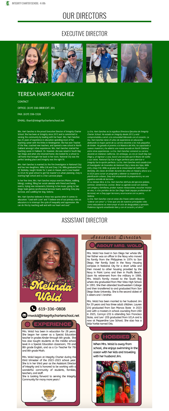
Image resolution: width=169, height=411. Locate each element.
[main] (84, 16)
